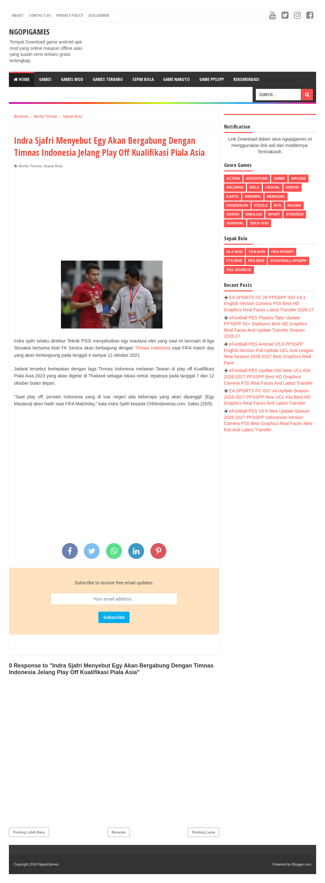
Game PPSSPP (211, 79)
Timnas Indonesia (152, 347)
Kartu (233, 196)
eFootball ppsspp (288, 260)
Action (233, 178)
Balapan (235, 187)
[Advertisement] (114, 216)
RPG (278, 205)
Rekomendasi (246, 79)
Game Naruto (176, 79)
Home (22, 79)
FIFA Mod (257, 252)
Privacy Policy (69, 15)
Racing (294, 205)
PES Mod (256, 260)
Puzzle (261, 205)
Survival (235, 223)
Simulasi (253, 214)
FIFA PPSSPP (282, 252)
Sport (274, 214)
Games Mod (72, 79)
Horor (292, 187)
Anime (279, 178)
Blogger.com (301, 864)
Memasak (276, 196)
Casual (272, 187)
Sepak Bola (143, 79)
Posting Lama (203, 832)
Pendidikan (237, 205)
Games (45, 79)
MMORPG (253, 196)
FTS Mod (234, 260)
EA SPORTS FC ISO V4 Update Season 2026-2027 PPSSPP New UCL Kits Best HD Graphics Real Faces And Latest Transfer (267, 397)
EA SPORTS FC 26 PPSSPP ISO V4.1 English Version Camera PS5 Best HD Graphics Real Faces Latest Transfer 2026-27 (269, 303)
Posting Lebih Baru (29, 832)
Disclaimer (99, 15)
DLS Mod (235, 252)
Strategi (294, 214)
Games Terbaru (108, 79)
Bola (254, 187)
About (17, 15)
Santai (233, 214)
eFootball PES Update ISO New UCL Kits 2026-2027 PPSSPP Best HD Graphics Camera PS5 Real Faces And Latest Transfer (268, 376)
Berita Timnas (30, 166)
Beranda (119, 832)
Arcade (298, 178)
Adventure (257, 178)
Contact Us (40, 15)
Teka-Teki (259, 223)
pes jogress (239, 270)
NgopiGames (29, 31)
